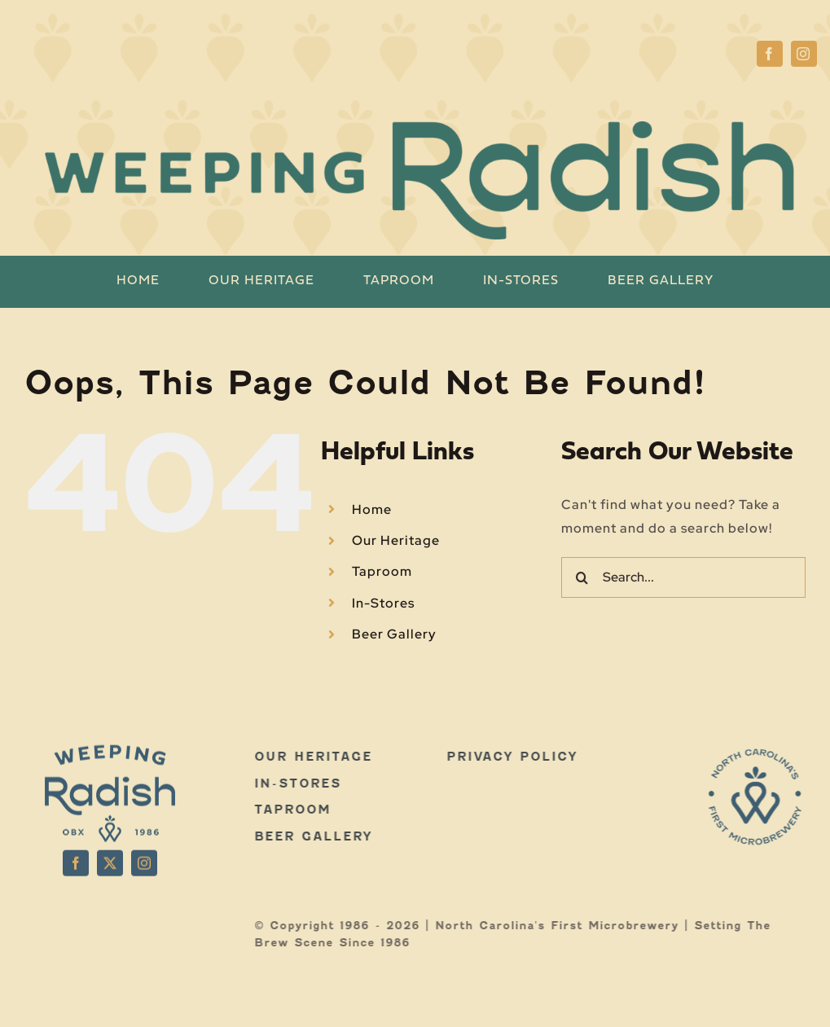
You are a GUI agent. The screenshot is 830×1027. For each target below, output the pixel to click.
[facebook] (770, 54)
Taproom (382, 571)
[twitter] (110, 858)
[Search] (581, 577)
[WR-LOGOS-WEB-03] (761, 753)
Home (372, 509)
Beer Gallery (394, 634)
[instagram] (804, 54)
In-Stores (383, 603)
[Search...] (683, 577)
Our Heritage (396, 540)
